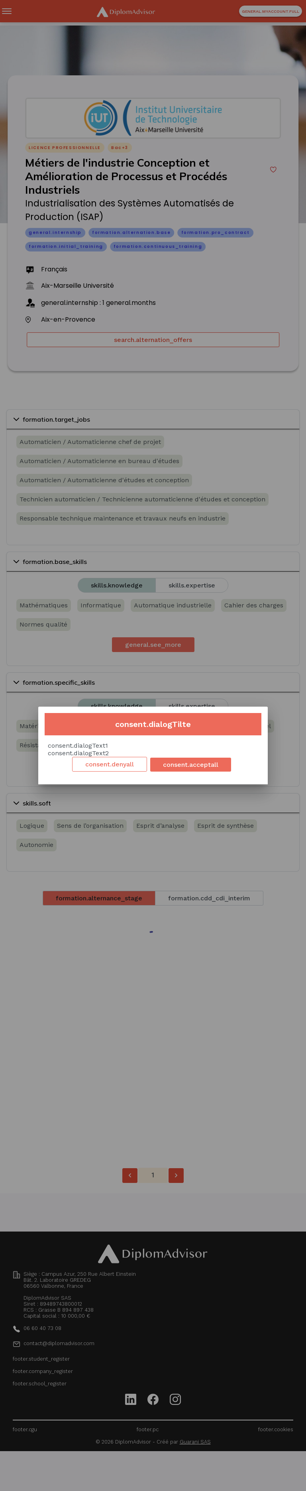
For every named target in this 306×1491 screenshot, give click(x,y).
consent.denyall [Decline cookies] (109, 764)
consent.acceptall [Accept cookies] (190, 764)
